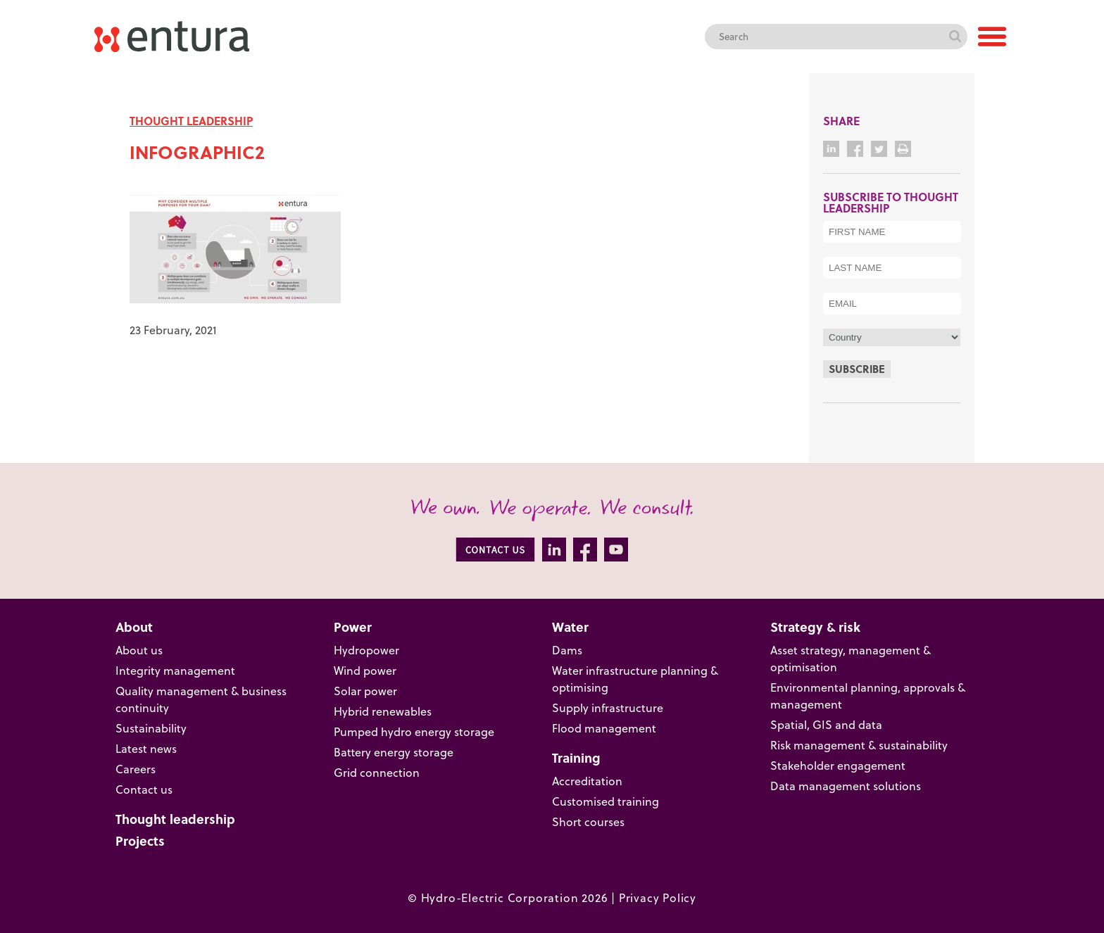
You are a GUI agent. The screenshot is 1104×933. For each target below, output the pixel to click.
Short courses (588, 822)
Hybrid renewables (383, 711)
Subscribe (857, 368)
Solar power (365, 691)
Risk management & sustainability (859, 745)
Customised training (605, 801)
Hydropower (366, 650)
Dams (567, 650)
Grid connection (377, 772)
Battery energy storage (393, 752)
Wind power (365, 670)
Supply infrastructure (607, 708)
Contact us (143, 789)
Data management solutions (845, 786)
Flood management (604, 728)
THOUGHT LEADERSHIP (191, 121)
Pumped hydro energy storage (414, 732)
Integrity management (175, 670)
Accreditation (587, 781)
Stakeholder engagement (837, 765)
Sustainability (151, 728)
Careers (135, 769)
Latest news (146, 748)
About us (139, 650)
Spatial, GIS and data (826, 724)
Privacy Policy (657, 898)
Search (954, 36)
